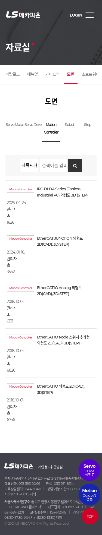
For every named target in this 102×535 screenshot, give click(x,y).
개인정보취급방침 (50, 467)
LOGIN (76, 15)
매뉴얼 (32, 74)
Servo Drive (32, 124)
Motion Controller (51, 128)
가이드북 (52, 74)
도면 (70, 74)
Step (87, 124)
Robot (69, 124)
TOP (90, 516)
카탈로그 (12, 74)
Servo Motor (15, 124)
